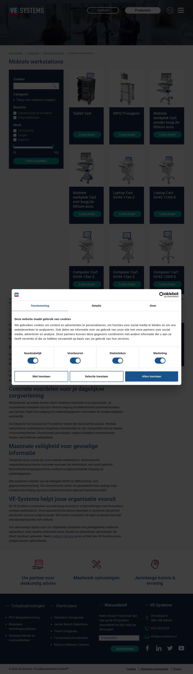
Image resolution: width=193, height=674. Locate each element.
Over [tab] (153, 305)
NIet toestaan (41, 376)
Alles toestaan (151, 376)
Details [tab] (96, 305)
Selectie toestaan (96, 376)
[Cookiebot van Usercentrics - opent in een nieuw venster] (162, 295)
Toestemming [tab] (40, 305)
